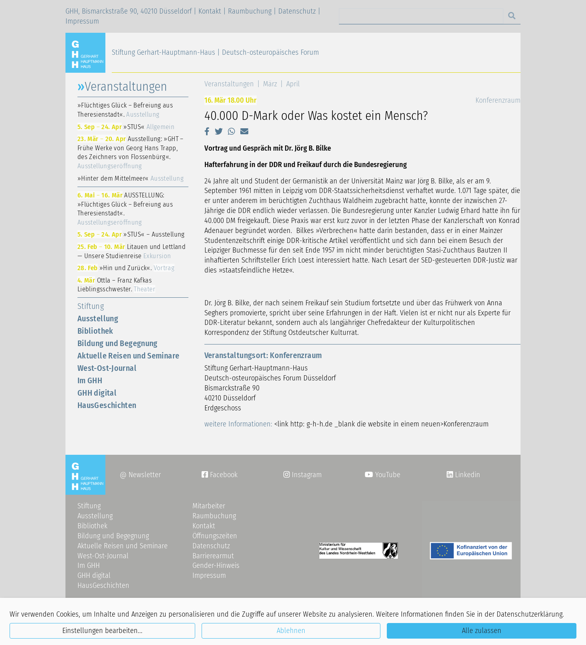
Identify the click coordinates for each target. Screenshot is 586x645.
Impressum (82, 21)
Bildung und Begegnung (117, 343)
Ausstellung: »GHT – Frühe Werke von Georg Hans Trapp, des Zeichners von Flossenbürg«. (130, 152)
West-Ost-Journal (107, 368)
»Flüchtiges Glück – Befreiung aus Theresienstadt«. (125, 109)
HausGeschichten (107, 405)
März (270, 84)
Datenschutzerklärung (529, 614)
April (293, 84)
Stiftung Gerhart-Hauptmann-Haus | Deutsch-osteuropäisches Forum (215, 52)
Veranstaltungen (229, 84)
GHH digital (97, 393)
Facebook (220, 474)
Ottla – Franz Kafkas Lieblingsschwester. (116, 284)
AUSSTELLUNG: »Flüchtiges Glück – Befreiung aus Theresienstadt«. (125, 208)
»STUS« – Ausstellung (131, 234)
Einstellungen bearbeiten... (102, 630)
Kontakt (209, 11)
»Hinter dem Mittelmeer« (130, 178)
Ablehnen (291, 630)
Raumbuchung (249, 11)
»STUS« (125, 127)
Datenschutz (297, 11)
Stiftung (90, 306)
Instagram (302, 474)
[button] (207, 131)
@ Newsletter (140, 474)
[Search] (421, 16)
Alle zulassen (481, 630)
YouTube (382, 474)
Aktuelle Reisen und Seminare (128, 355)
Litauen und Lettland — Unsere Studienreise (131, 251)
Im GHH (89, 380)
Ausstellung (97, 318)
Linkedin (466, 474)
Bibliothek (95, 331)
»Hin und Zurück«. (125, 268)
